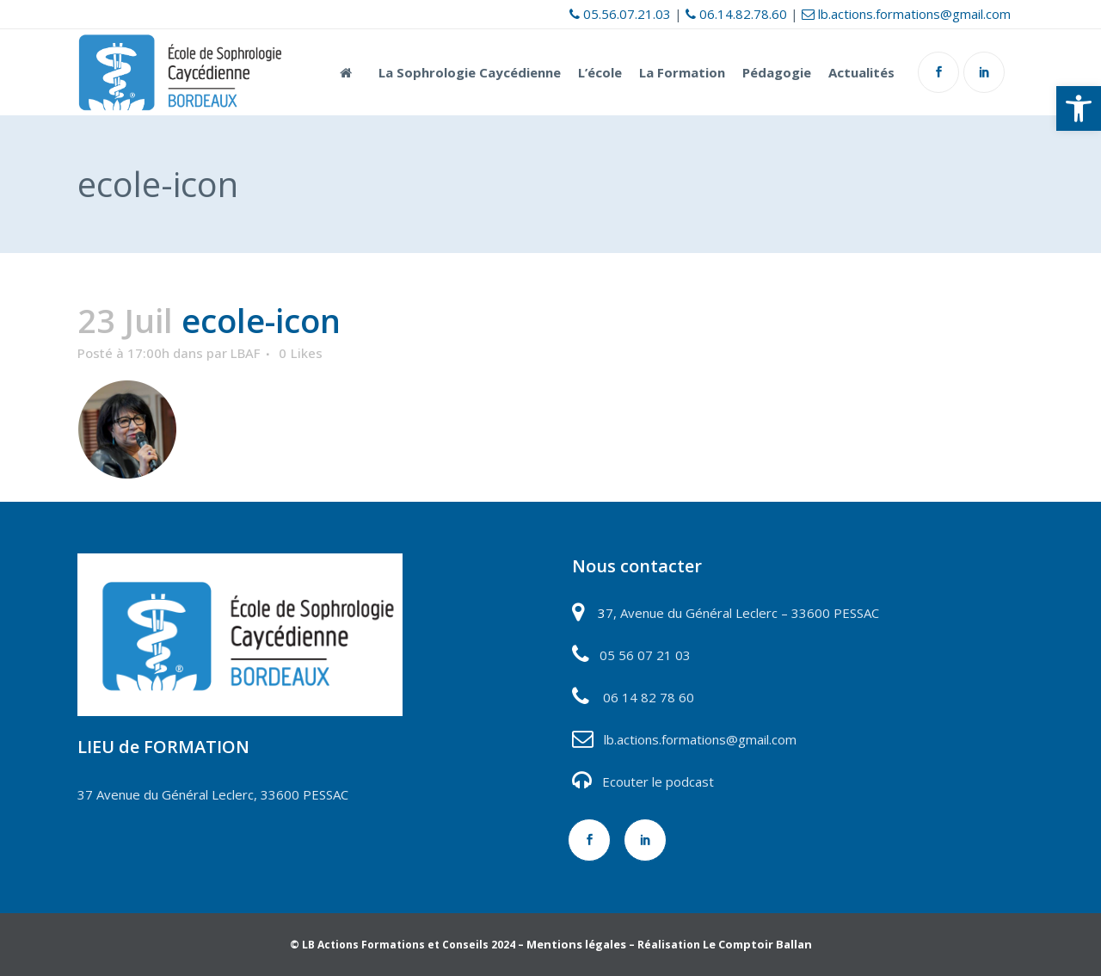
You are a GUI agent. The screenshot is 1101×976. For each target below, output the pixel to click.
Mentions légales (576, 944)
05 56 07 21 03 (643, 655)
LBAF (245, 352)
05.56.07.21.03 (620, 13)
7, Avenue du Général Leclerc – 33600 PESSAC (742, 612)
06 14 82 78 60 (648, 697)
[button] (1078, 108)
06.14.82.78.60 (736, 13)
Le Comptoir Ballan (757, 944)
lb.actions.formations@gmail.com (906, 13)
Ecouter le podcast (658, 781)
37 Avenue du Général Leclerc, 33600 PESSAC (212, 794)
